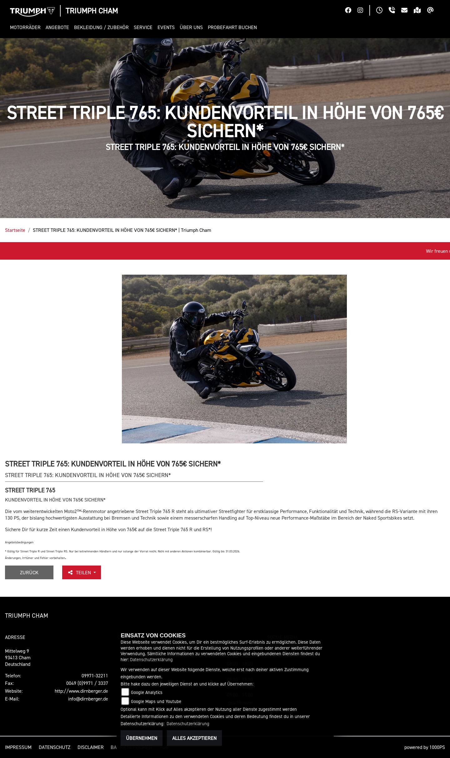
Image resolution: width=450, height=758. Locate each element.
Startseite (15, 230)
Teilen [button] (79, 572)
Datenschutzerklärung (151, 659)
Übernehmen (141, 738)
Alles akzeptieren (194, 738)
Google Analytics (146, 692)
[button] (26, 27)
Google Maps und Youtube (156, 701)
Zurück (29, 572)
